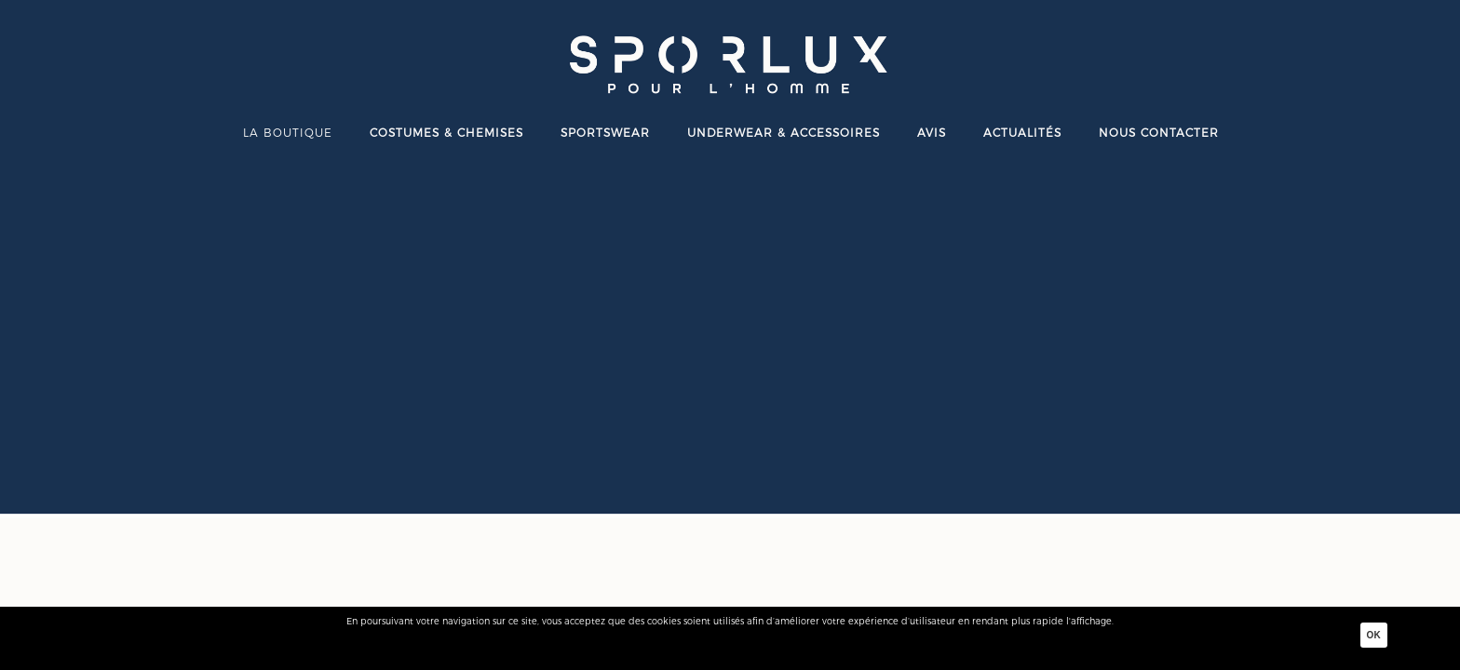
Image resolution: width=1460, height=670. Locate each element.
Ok (1374, 635)
